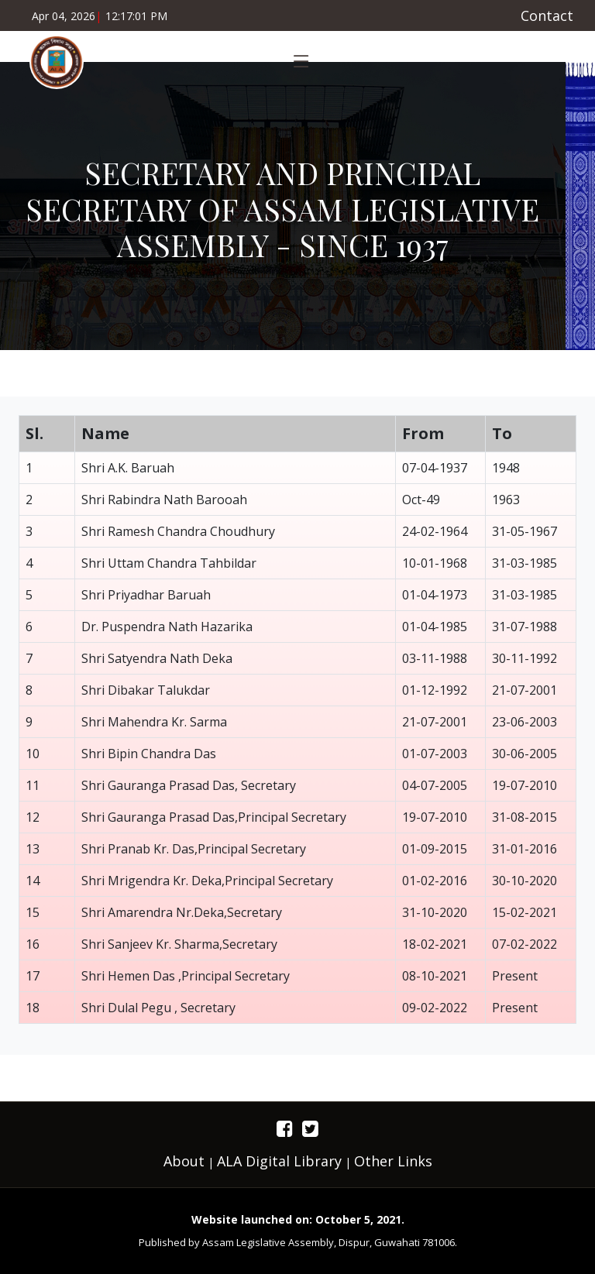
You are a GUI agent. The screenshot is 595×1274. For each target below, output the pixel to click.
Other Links (393, 1161)
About (184, 1161)
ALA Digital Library (279, 1161)
